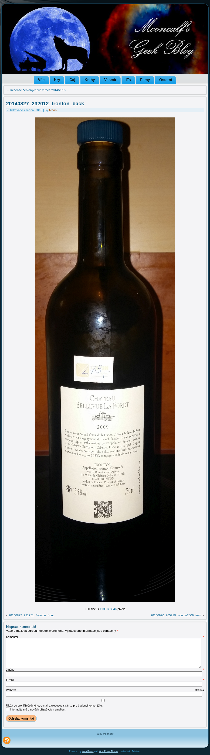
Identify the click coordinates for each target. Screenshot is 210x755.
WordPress (87, 751)
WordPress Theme (108, 751)
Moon (53, 110)
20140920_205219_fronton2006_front (176, 615)
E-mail (105, 680)
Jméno (105, 669)
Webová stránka (105, 690)
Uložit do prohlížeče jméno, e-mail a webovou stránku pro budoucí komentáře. (54, 705)
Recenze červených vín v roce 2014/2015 (36, 90)
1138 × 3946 (108, 609)
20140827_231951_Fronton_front (31, 615)
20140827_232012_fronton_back (45, 103)
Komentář (105, 637)
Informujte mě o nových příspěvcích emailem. (38, 709)
